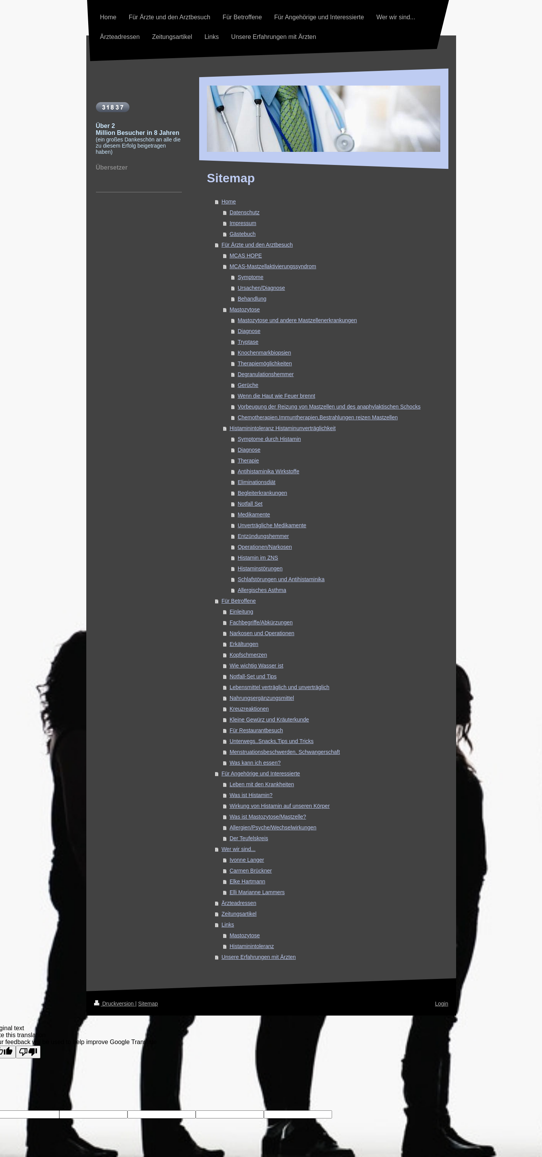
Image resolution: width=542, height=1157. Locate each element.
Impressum (243, 223)
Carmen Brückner (251, 871)
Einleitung (241, 612)
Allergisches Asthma (262, 590)
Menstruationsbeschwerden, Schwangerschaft (285, 752)
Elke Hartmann (247, 881)
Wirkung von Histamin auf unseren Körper (280, 806)
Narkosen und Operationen (262, 633)
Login (441, 1004)
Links (227, 925)
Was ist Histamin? (251, 795)
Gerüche (248, 385)
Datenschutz (245, 212)
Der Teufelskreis (249, 838)
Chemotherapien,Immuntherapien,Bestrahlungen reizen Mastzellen (318, 417)
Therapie (248, 460)
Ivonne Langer (247, 860)
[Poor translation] (28, 1052)
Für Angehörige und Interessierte (260, 773)
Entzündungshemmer (263, 536)
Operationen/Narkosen (265, 547)
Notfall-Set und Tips (253, 676)
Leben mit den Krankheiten (262, 784)
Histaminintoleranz (252, 946)
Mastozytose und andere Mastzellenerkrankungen (297, 320)
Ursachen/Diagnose (261, 288)
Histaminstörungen (260, 568)
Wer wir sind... (238, 849)
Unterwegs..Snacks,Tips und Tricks (272, 741)
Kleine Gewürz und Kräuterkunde (269, 719)
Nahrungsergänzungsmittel (262, 698)
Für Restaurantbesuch (256, 730)
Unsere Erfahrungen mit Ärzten (258, 957)
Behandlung (252, 299)
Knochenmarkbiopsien (264, 353)
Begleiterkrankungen (262, 493)
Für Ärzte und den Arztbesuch (257, 245)
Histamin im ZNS (258, 558)
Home (228, 201)
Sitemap (148, 1004)
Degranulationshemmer (266, 374)
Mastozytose (245, 309)
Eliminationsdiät (256, 482)
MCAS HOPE (246, 255)
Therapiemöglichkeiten (265, 363)
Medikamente (254, 514)
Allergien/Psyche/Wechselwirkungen (273, 827)
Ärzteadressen (238, 903)
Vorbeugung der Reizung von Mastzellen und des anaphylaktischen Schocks (329, 407)
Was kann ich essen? (255, 763)
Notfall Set (250, 504)
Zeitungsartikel (239, 914)
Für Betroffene (238, 601)
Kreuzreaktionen (249, 709)
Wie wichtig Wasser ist (257, 666)
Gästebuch (243, 234)
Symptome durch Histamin (269, 439)
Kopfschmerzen (248, 655)
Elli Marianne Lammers (257, 892)
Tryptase (248, 342)
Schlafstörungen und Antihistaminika (281, 579)
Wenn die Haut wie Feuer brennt (276, 396)
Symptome (250, 277)
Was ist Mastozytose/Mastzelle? (268, 817)
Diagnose (249, 331)
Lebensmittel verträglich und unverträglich (279, 687)
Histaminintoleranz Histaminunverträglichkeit (283, 428)
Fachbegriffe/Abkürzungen (261, 622)
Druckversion (114, 1004)
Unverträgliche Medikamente (272, 525)
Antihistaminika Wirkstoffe (268, 471)
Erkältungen (244, 644)
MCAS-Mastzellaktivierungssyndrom (273, 266)
